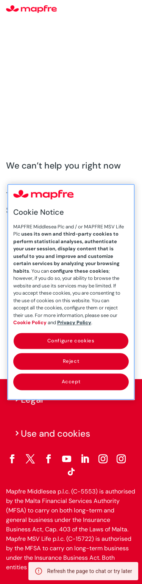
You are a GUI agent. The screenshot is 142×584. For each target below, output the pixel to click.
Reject (71, 361)
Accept (71, 381)
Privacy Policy (74, 322)
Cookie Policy (30, 322)
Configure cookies (70, 340)
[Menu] (131, 9)
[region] (71, 292)
